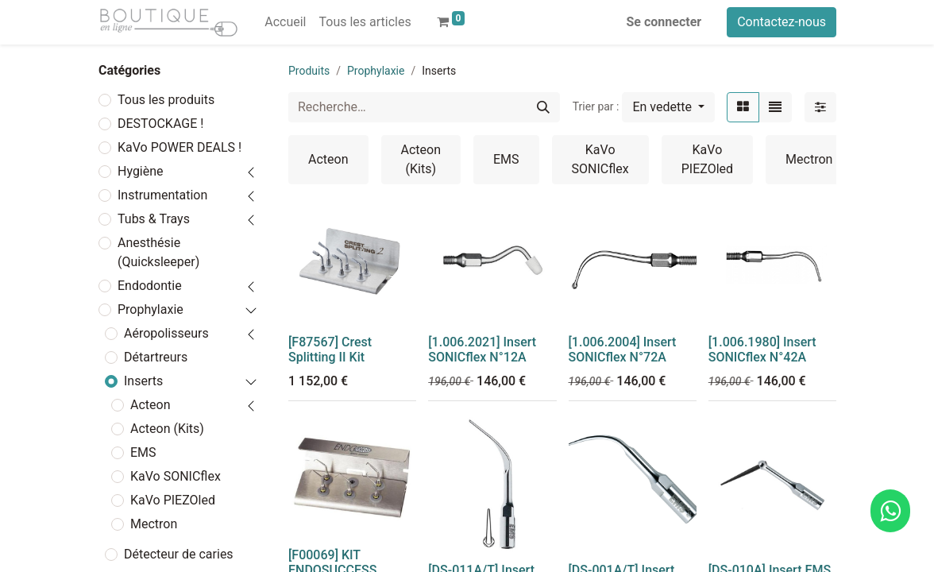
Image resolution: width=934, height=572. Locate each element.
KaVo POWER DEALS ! (179, 147)
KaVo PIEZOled (172, 500)
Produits (309, 70)
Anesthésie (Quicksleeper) (158, 252)
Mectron (153, 523)
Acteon (150, 404)
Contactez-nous (781, 21)
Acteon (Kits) (167, 428)
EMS (143, 452)
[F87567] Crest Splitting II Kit (330, 349)
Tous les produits (166, 99)
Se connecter (664, 21)
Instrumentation (162, 195)
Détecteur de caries (179, 554)
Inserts (143, 380)
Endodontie (150, 285)
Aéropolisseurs (166, 333)
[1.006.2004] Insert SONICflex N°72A (623, 349)
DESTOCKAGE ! (160, 123)
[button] (668, 107)
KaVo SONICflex (175, 476)
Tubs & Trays (154, 218)
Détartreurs (155, 357)
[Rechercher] (543, 107)
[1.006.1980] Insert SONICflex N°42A (762, 349)
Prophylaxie (150, 309)
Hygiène (141, 171)
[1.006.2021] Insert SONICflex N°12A (482, 349)
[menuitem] (285, 22)
